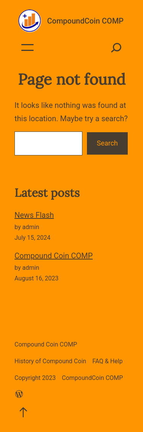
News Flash (34, 215)
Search (107, 143)
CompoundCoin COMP (85, 20)
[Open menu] (27, 47)
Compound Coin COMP (53, 255)
